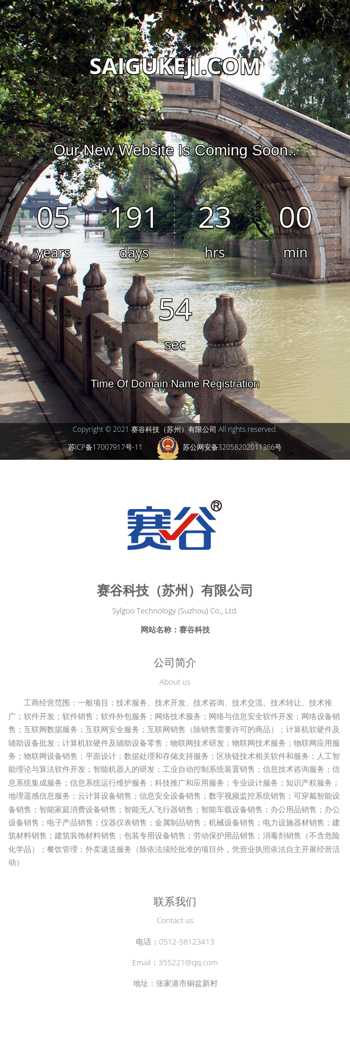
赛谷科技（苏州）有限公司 (174, 429)
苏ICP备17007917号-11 (105, 447)
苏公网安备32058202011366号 (219, 447)
